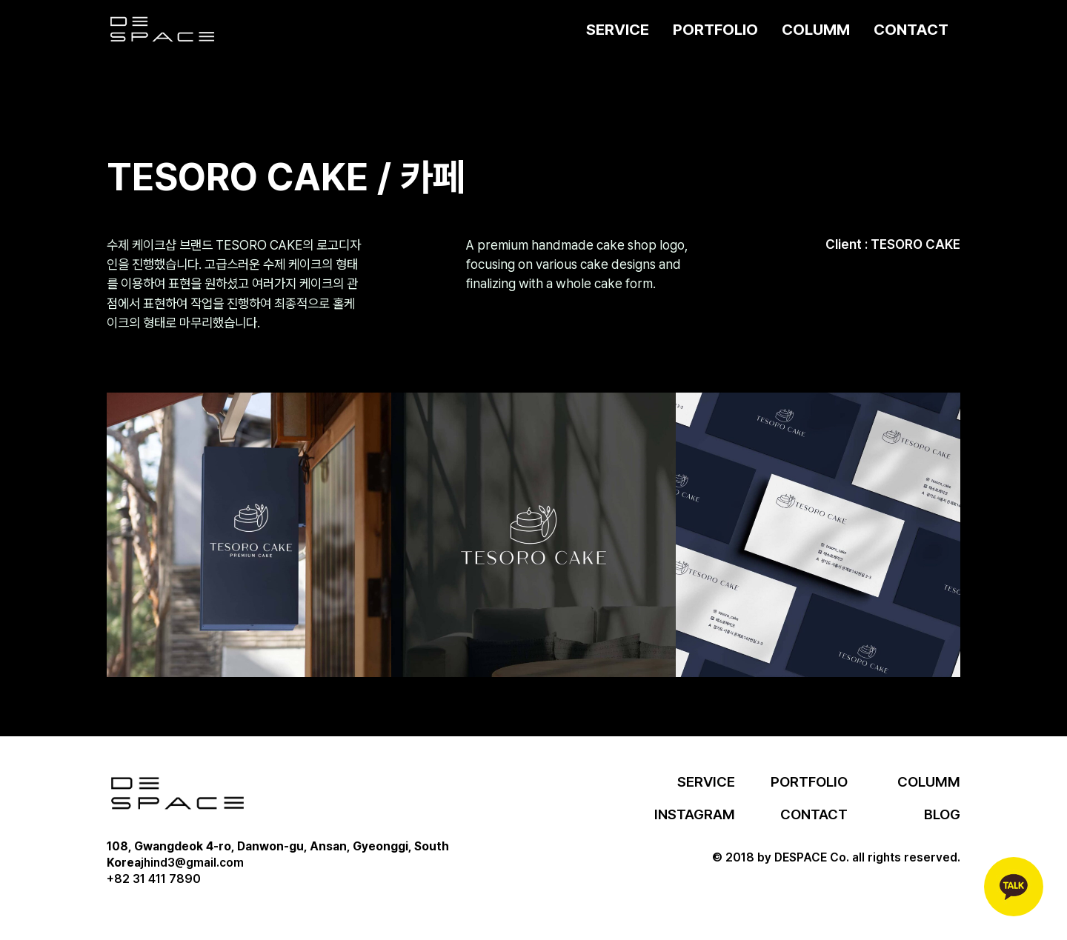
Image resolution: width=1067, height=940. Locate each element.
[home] (162, 30)
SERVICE (617, 29)
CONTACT (911, 29)
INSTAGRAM (694, 814)
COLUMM (816, 29)
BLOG (942, 814)
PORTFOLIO (715, 29)
